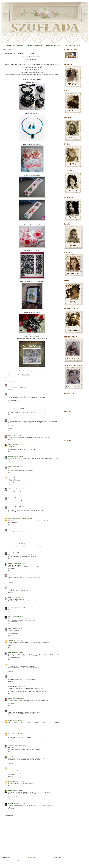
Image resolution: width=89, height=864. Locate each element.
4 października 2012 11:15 (19, 543)
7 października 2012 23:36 (19, 803)
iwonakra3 (10, 607)
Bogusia (10, 419)
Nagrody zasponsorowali (34, 45)
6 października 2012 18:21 (20, 745)
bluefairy (10, 597)
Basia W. (10, 768)
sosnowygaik (11, 756)
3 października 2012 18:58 (26, 518)
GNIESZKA (11, 385)
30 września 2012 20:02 (16, 435)
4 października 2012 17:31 (19, 563)
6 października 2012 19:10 (18, 768)
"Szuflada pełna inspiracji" (53, 45)
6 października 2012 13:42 (18, 698)
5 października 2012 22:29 (18, 640)
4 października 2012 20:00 (18, 597)
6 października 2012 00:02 (16, 664)
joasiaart (10, 497)
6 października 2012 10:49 (16, 676)
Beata (9, 435)
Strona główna (9, 45)
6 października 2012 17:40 (18, 720)
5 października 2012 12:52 (17, 628)
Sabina (9, 575)
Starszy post (57, 857)
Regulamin (20, 45)
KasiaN (10, 456)
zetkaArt (10, 444)
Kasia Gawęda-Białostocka (14, 518)
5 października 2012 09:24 (17, 616)
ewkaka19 (10, 781)
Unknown (10, 720)
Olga (9, 586)
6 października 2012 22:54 (18, 781)
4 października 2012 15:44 (16, 552)
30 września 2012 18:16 (19, 408)
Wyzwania (19, 376)
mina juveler (11, 488)
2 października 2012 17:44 (20, 488)
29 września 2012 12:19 (19, 385)
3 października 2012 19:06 (20, 529)
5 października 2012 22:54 (17, 652)
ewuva (9, 616)
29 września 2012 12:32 (19, 394)
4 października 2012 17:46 (17, 575)
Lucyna (10, 698)
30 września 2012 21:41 (18, 444)
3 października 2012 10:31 (18, 497)
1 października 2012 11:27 (17, 466)
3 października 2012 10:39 (18, 506)
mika (9, 790)
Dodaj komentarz (9, 815)
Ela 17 (9, 466)
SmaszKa (10, 640)
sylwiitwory (11, 563)
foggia (9, 652)
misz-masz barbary (12, 376)
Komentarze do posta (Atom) (14, 860)
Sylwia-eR (10, 710)
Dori (9, 664)
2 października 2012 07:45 (19, 477)
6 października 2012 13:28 (19, 686)
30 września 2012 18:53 (17, 419)
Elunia (9, 628)
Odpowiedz (10, 389)
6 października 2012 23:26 (16, 790)
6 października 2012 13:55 (19, 710)
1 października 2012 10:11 (17, 456)
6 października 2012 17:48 (18, 733)
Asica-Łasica (11, 745)
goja (9, 552)
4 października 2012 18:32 (16, 586)
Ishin (9, 676)
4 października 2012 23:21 (19, 607)
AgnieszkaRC (11, 529)
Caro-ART (10, 477)
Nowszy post (6, 857)
